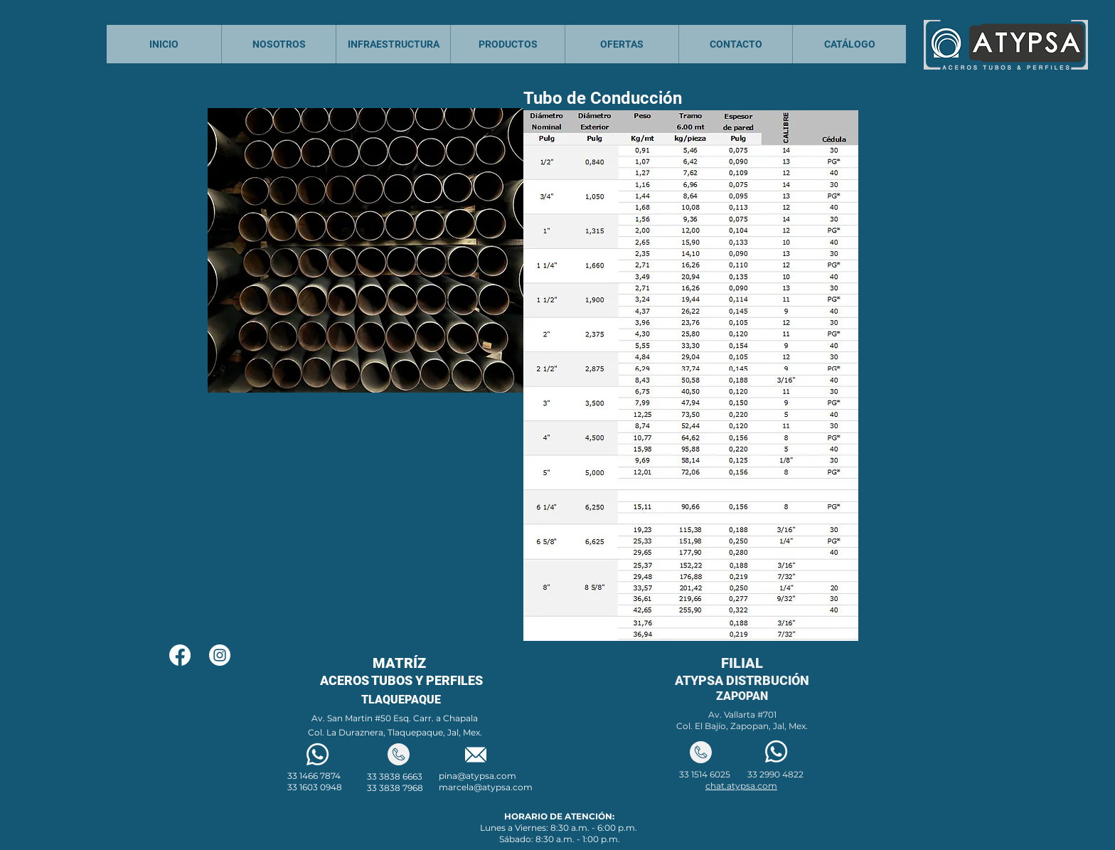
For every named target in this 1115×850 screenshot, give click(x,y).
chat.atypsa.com (741, 785)
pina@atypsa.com (477, 775)
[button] (690, 375)
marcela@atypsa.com (486, 787)
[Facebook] (180, 655)
